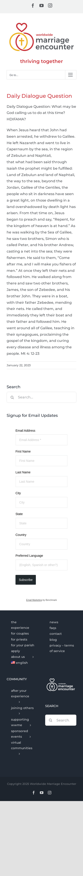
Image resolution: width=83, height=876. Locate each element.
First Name (23, 451)
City (18, 493)
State (19, 513)
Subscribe (26, 580)
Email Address (25, 430)
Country (20, 534)
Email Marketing (34, 600)
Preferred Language (29, 555)
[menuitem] (22, 663)
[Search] (12, 397)
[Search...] (41, 397)
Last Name (23, 472)
